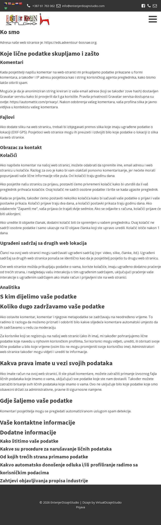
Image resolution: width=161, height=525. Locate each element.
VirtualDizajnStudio (109, 502)
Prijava (80, 507)
